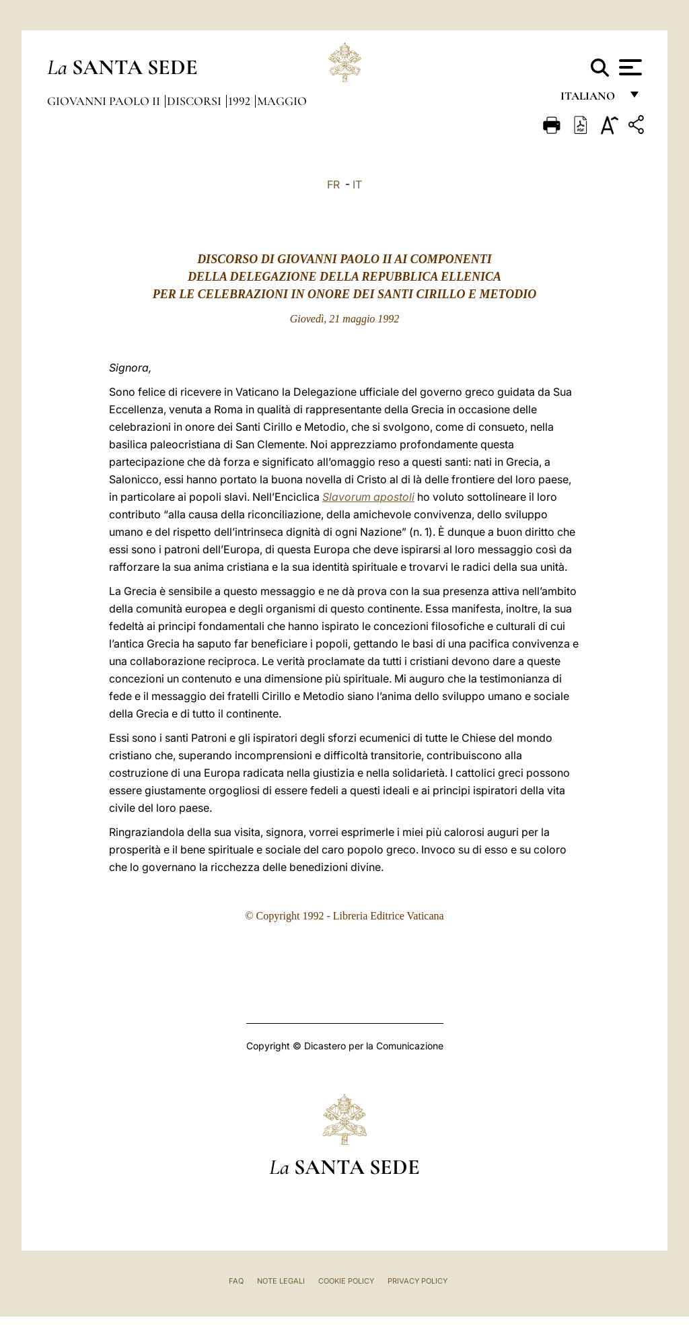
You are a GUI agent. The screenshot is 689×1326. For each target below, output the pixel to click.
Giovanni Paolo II (105, 101)
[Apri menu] (629, 67)
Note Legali (281, 1281)
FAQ (236, 1281)
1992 (240, 101)
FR (333, 184)
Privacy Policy (417, 1281)
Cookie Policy (346, 1281)
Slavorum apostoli (368, 496)
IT (357, 184)
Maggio (282, 101)
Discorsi (195, 101)
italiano (590, 99)
